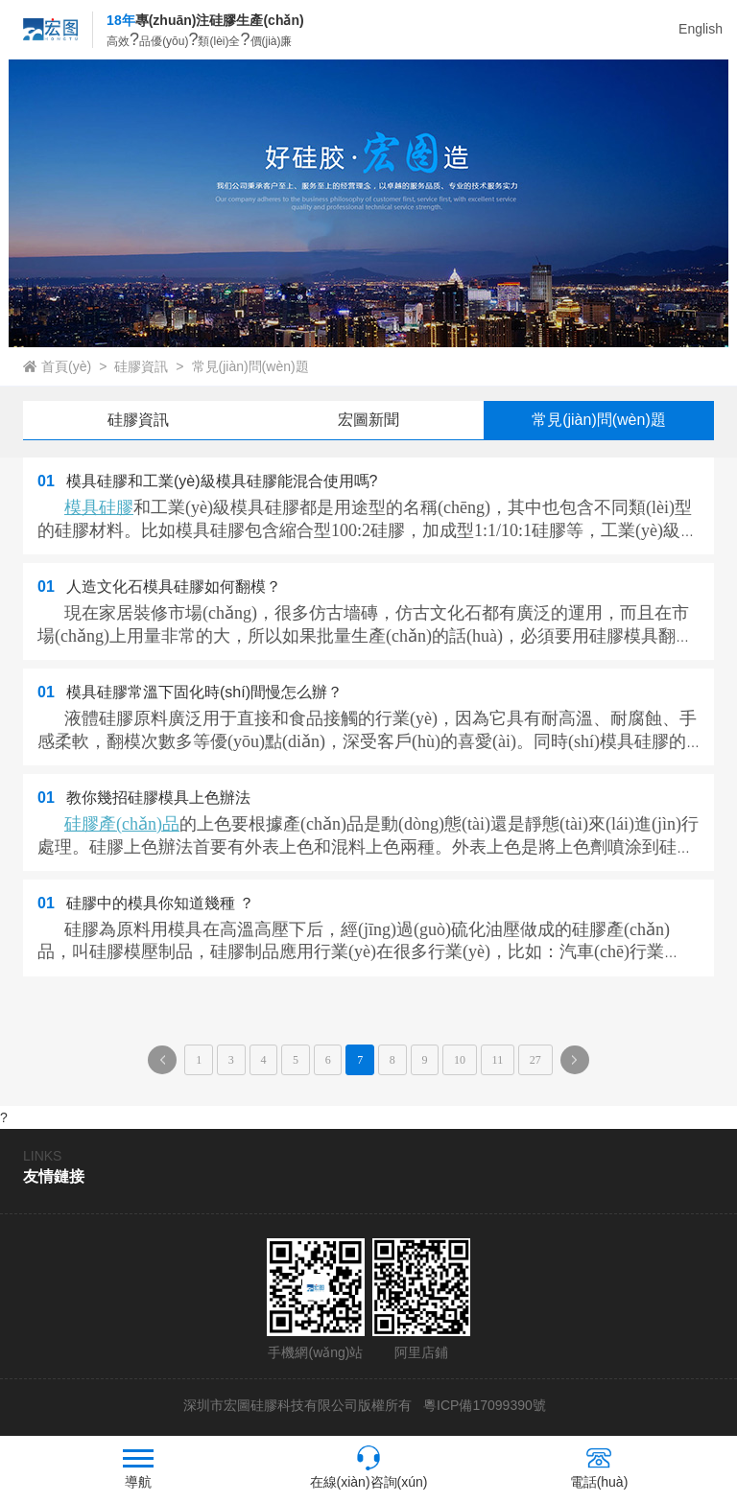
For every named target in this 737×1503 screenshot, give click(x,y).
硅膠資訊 (141, 366)
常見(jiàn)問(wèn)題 (250, 366)
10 (459, 1060)
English (700, 28)
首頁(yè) (66, 366)
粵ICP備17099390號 (482, 1405)
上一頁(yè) (167, 1063)
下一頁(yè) (579, 1063)
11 (498, 1060)
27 (535, 1060)
